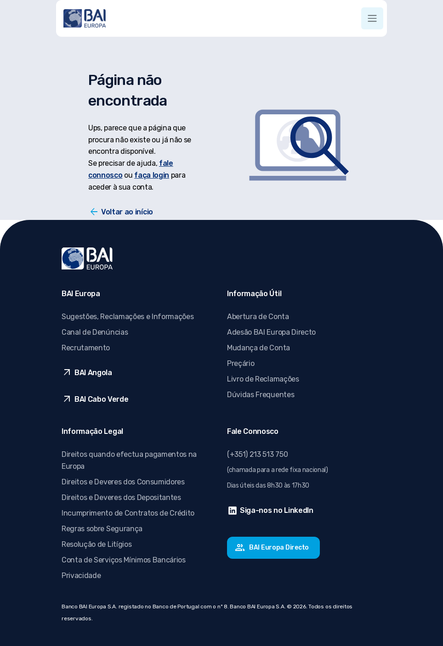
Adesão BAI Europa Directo (271, 332)
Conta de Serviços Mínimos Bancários (124, 560)
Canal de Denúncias (95, 332)
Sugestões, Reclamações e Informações (127, 316)
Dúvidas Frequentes (260, 394)
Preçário (240, 363)
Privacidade (81, 575)
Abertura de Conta (258, 316)
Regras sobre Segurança (102, 528)
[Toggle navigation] (372, 18)
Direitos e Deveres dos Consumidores (123, 481)
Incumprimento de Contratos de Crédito (128, 513)
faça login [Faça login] (151, 175)
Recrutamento (86, 347)
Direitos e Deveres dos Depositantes (121, 497)
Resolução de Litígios (96, 544)
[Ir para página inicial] (84, 18)
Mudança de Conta (258, 347)
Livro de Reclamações (263, 379)
